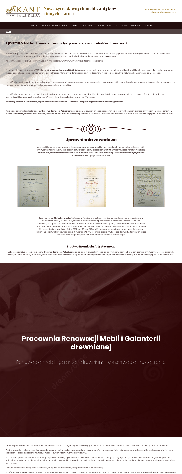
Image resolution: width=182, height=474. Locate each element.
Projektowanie (104, 25)
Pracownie (87, 25)
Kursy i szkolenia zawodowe (127, 25)
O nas (75, 25)
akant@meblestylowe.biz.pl (163, 12)
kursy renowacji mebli (37, 94)
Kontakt (148, 25)
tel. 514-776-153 (169, 9)
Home (8, 32)
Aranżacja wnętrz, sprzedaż (54, 25)
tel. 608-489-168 (152, 9)
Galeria (33, 25)
